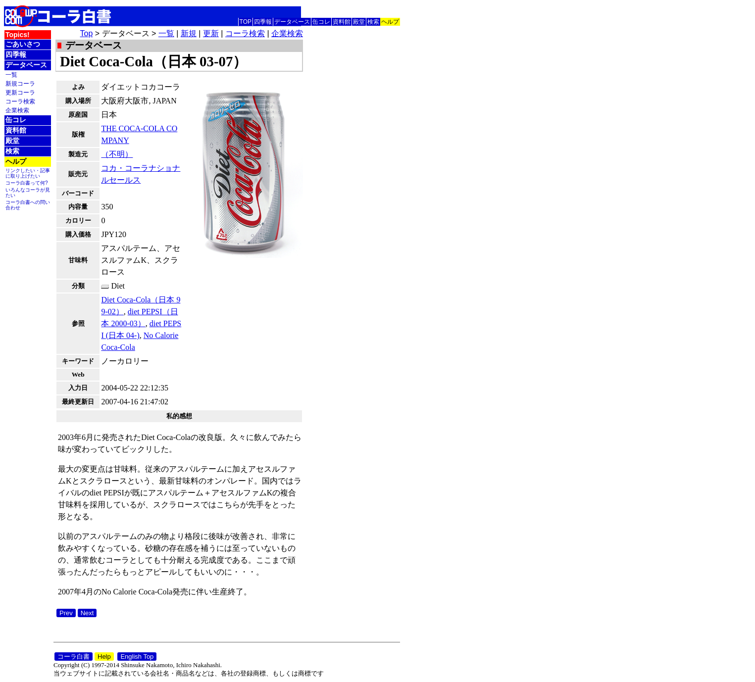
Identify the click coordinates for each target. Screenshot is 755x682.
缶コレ (321, 21)
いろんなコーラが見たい (27, 192)
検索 (373, 21)
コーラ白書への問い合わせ (27, 204)
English (390, 9)
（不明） (117, 154)
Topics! (17, 35)
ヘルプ (390, 21)
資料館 (342, 21)
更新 (211, 33)
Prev (66, 613)
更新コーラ (20, 92)
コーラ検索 (20, 101)
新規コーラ (20, 83)
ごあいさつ (22, 44)
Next (87, 613)
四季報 (263, 21)
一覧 (11, 74)
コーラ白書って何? (26, 183)
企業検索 (17, 110)
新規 (189, 33)
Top (86, 33)
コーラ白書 (73, 656)
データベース (292, 21)
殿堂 (359, 21)
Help (104, 656)
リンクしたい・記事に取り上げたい (27, 173)
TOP (246, 21)
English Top (136, 656)
